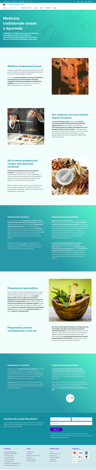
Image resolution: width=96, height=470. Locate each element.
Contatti (48, 8)
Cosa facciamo (13, 8)
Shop (36, 8)
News (41, 8)
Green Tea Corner (26, 8)
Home (5, 8)
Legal (54, 8)
